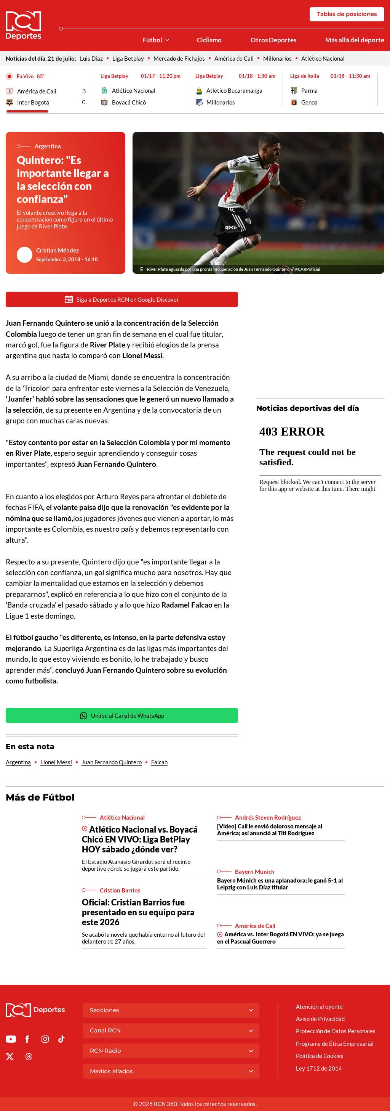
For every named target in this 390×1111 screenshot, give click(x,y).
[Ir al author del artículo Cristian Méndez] (25, 255)
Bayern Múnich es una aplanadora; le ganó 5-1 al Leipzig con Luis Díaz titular (280, 884)
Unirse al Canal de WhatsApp (122, 716)
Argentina (18, 762)
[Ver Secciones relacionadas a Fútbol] (167, 40)
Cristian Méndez (57, 250)
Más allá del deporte (354, 40)
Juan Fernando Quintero (112, 762)
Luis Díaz (91, 58)
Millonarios (277, 58)
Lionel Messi (56, 762)
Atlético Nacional (323, 58)
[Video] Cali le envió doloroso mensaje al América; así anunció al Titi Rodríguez (269, 830)
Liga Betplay (128, 58)
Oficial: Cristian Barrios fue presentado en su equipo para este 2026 (138, 913)
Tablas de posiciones (347, 14)
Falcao (159, 762)
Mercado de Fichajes (179, 58)
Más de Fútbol (40, 798)
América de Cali (234, 58)
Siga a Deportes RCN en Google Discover (122, 299)
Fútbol (152, 40)
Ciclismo (209, 40)
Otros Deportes (273, 40)
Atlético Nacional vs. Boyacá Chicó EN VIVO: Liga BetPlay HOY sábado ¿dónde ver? (140, 840)
